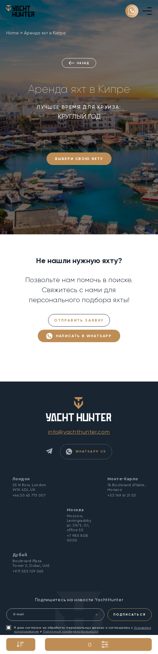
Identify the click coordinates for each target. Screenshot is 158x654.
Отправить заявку (79, 320)
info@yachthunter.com (79, 431)
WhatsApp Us (86, 451)
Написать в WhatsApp (79, 336)
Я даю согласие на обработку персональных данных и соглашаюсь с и (78, 629)
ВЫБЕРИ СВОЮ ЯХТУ (79, 159)
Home (12, 32)
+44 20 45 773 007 (29, 495)
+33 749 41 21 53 (121, 495)
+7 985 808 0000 (77, 538)
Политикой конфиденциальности (70, 631)
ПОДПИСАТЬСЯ (129, 614)
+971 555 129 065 (28, 571)
